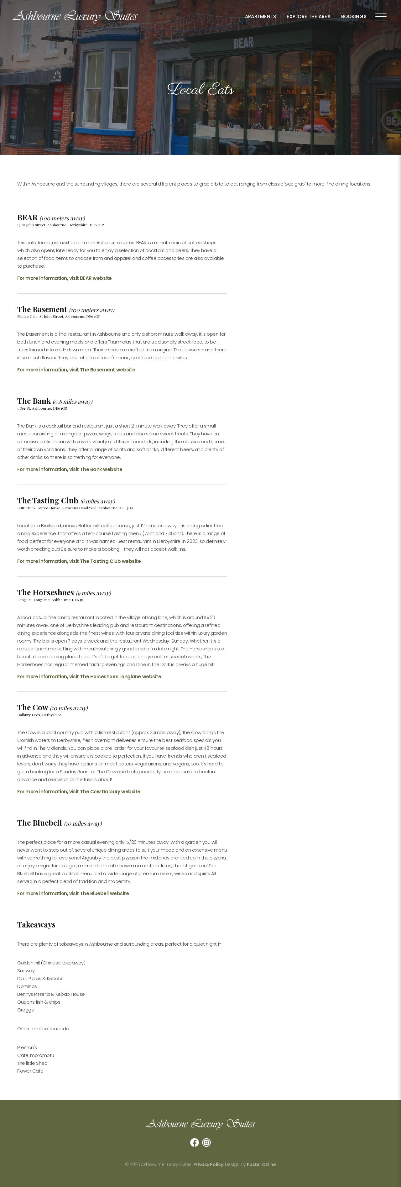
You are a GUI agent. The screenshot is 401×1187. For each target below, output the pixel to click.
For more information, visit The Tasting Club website (79, 561)
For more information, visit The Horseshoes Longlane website (89, 676)
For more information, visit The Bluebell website (73, 893)
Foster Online (261, 1164)
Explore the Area (309, 16)
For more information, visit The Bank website (69, 469)
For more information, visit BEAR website (64, 278)
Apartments (260, 16)
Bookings (354, 16)
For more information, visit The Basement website (76, 369)
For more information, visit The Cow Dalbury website (78, 791)
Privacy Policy (208, 1164)
